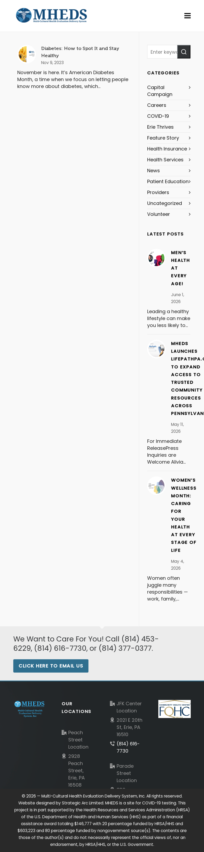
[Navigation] (187, 16)
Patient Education (168, 181)
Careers (156, 105)
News (153, 170)
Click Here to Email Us (51, 665)
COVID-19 (158, 116)
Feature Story (163, 138)
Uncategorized (164, 203)
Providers (158, 192)
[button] (183, 51)
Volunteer (158, 214)
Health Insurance (167, 148)
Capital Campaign (159, 91)
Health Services (165, 159)
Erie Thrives (160, 127)
